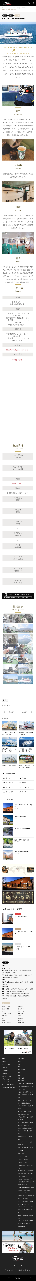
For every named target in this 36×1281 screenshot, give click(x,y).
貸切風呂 (20, 1018)
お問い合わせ (5, 1079)
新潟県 (21, 982)
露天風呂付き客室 (11, 773)
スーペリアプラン (23, 1159)
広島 (20, 970)
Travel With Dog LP (22, 1226)
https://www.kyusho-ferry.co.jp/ (17, 351)
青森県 (31, 989)
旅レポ (24, 792)
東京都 (12, 996)
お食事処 (20, 1006)
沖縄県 (25, 975)
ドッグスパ (25, 787)
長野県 (5, 984)
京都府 (7, 993)
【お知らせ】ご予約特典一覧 (25, 1092)
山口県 (10, 970)
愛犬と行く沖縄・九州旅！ (25, 1111)
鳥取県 (14, 972)
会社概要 (19, 1270)
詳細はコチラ (17, 361)
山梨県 (17, 982)
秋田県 (26, 989)
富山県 (12, 982)
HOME (3, 1058)
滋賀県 (28, 993)
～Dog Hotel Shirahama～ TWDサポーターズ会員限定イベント (25, 1209)
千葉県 (7, 996)
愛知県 (17, 991)
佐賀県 (10, 975)
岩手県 (17, 989)
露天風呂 (8, 778)
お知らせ (4, 966)
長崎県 (11, 15)
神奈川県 (22, 996)
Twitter (14, 1265)
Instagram (21, 1265)
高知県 (10, 972)
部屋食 (24, 778)
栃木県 (17, 996)
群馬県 (28, 996)
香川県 (5, 972)
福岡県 (5, 977)
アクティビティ (6, 1006)
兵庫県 (12, 993)
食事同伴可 (9, 782)
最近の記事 (10, 799)
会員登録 (5, 1070)
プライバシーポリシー (10, 1270)
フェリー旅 (17, 15)
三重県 (7, 991)
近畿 (3, 993)
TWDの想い (5, 1073)
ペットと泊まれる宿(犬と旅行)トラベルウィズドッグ (16, 1277)
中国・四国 (5, 970)
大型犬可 (4, 1016)
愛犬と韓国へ (21, 1153)
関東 (3, 996)
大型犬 (24, 782)
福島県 (22, 989)
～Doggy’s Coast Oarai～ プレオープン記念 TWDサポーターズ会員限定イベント (26, 1181)
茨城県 (5, 998)
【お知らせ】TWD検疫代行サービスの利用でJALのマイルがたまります (25, 1086)
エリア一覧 (21, 1058)
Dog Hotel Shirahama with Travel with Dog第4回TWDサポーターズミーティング (26, 1190)
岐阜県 (12, 991)
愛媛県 (29, 970)
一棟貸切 (20, 1013)
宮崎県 (20, 975)
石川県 (26, 982)
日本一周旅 (5, 986)
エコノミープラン (23, 1157)
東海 (3, 991)
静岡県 (22, 991)
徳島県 (24, 970)
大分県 (15, 975)
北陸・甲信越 (5, 982)
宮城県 (7, 989)
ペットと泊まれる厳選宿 (10, 7)
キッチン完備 (5, 1009)
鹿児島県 (15, 977)
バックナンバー (6, 1081)
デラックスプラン (23, 1162)
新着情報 (4, 1061)
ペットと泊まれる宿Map (8, 1084)
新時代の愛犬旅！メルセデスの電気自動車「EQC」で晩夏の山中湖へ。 (25, 1117)
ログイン (5, 1068)
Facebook (18, 1265)
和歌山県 (17, 993)
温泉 (3, 1018)
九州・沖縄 (5, 975)
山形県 (12, 989)
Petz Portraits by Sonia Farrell (9, 1087)
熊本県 (4, 15)
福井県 (31, 982)
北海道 (3, 979)
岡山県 (15, 970)
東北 (3, 989)
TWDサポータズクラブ (8, 1064)
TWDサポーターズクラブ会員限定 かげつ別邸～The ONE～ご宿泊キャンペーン (25, 1173)
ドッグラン (9, 787)
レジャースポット (6, 1013)
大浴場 (20, 1016)
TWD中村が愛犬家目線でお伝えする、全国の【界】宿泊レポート (25, 1130)
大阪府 (23, 993)
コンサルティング (6, 1076)
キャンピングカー (6, 968)
